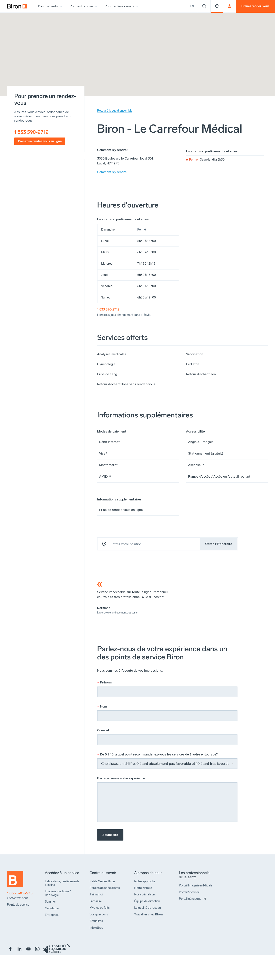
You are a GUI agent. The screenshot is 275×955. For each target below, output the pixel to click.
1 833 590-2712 (31, 132)
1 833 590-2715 (20, 893)
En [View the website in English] (192, 6)
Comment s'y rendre (112, 172)
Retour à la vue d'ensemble (114, 110)
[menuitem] (17, 6)
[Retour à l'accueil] (15, 881)
